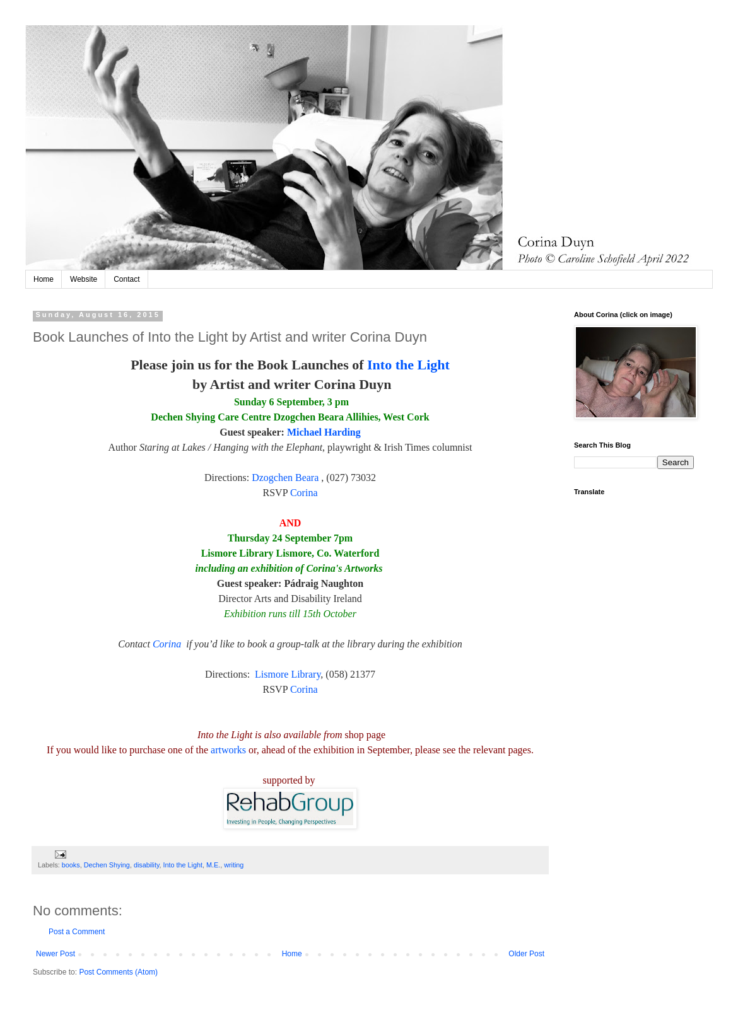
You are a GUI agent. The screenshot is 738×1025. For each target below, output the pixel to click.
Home (43, 279)
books (71, 865)
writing (233, 865)
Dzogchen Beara (285, 477)
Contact (126, 279)
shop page (365, 734)
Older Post (526, 953)
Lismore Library (287, 674)
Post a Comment (77, 931)
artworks (228, 749)
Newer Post (55, 953)
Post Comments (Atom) (118, 972)
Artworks (363, 568)
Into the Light (408, 365)
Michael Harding (324, 432)
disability (147, 865)
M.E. (213, 865)
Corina (304, 492)
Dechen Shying (107, 865)
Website (83, 279)
